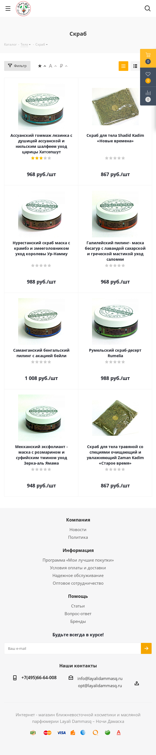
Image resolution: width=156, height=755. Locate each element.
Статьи (78, 606)
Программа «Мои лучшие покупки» (78, 560)
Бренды (78, 621)
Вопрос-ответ (78, 613)
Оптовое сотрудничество (78, 583)
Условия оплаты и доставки (78, 567)
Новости (78, 529)
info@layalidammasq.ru (99, 678)
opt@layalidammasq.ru (100, 685)
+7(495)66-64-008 (39, 677)
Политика (78, 537)
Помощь (78, 596)
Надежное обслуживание (78, 575)
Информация (78, 550)
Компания (78, 520)
